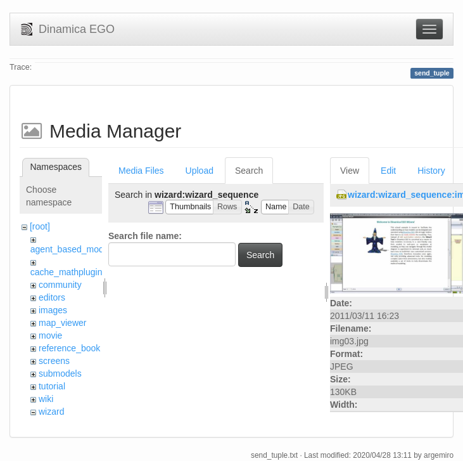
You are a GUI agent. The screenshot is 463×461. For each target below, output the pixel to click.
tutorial (52, 386)
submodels (60, 373)
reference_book (69, 348)
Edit (388, 171)
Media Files (141, 171)
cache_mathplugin (66, 272)
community (60, 285)
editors (52, 297)
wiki (46, 399)
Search (249, 171)
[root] (40, 226)
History (431, 171)
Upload (199, 171)
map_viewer (62, 323)
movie (50, 335)
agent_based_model (70, 249)
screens (54, 361)
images (53, 310)
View (349, 171)
